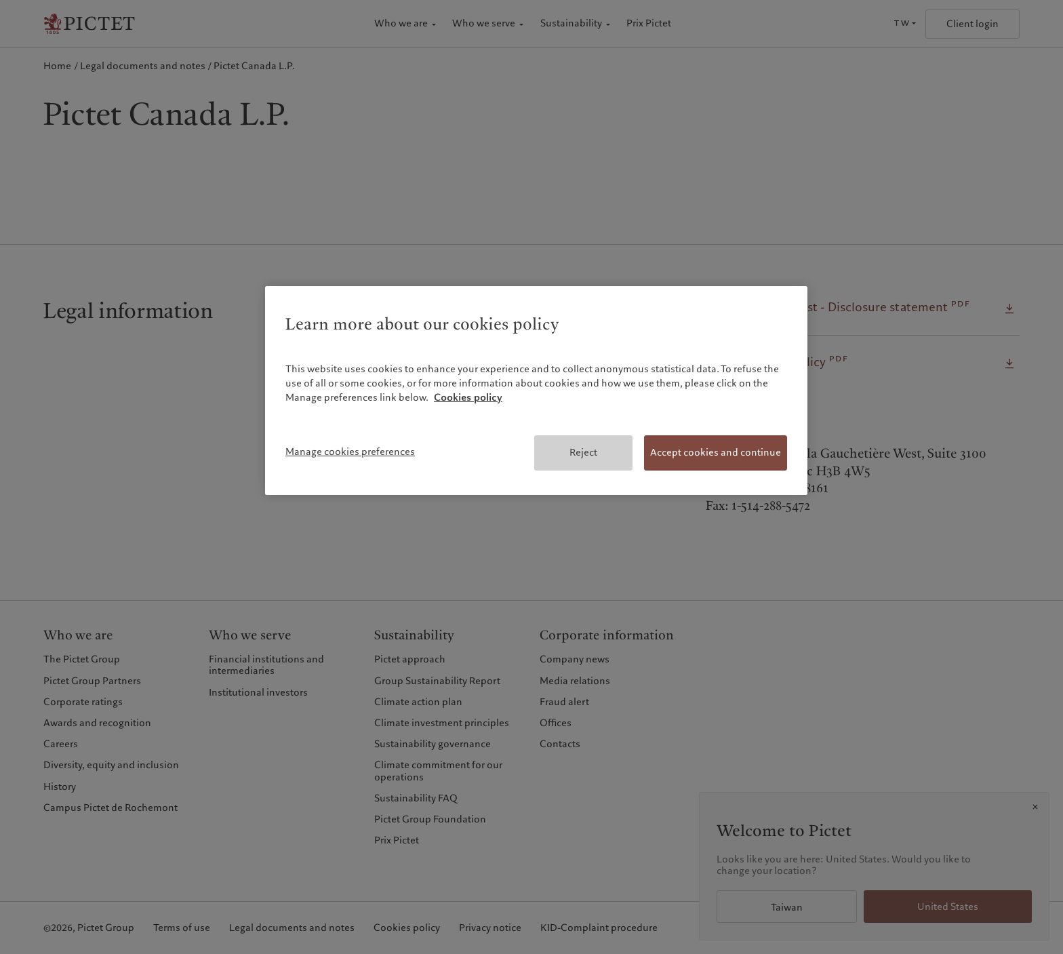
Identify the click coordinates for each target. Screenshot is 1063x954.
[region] (536, 390)
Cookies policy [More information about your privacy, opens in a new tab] (468, 397)
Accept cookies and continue (715, 452)
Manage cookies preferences (350, 451)
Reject (583, 452)
